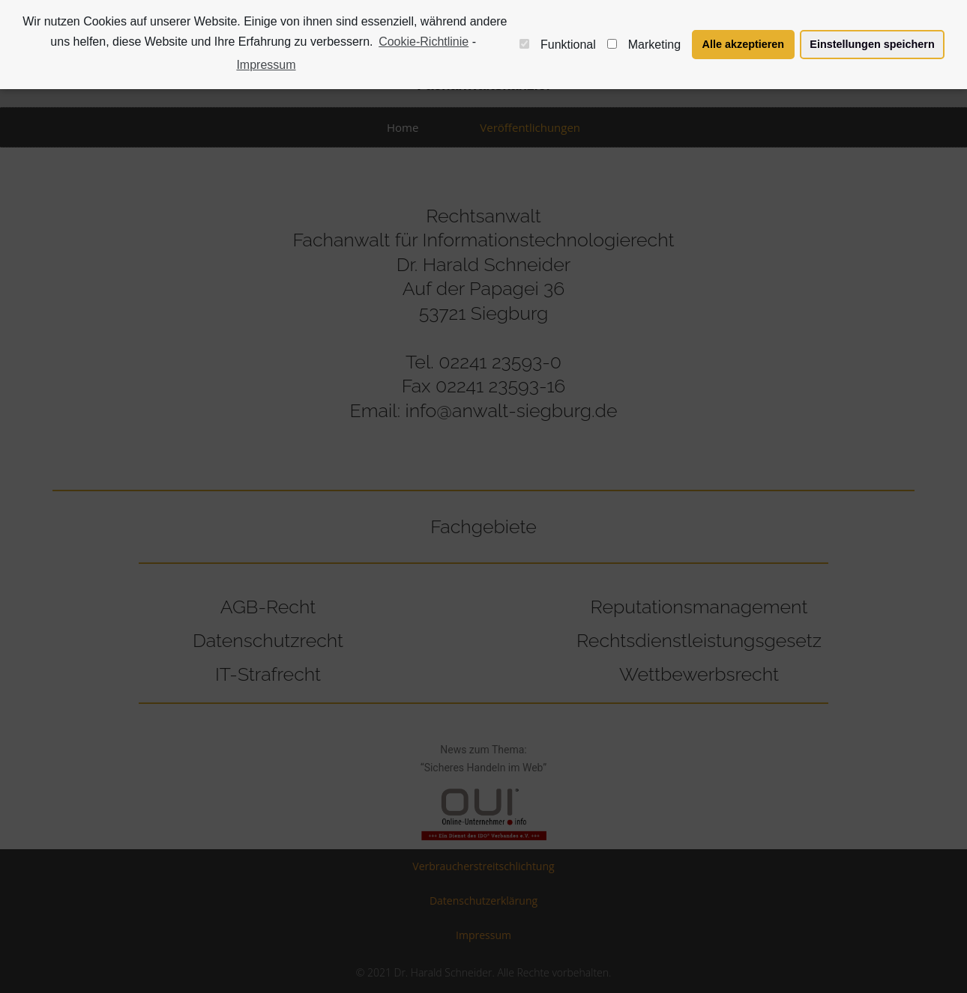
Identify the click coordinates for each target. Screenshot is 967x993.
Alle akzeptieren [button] (743, 44)
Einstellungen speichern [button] (872, 44)
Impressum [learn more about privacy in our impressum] (265, 64)
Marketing (644, 44)
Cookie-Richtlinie (424, 41)
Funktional (557, 44)
